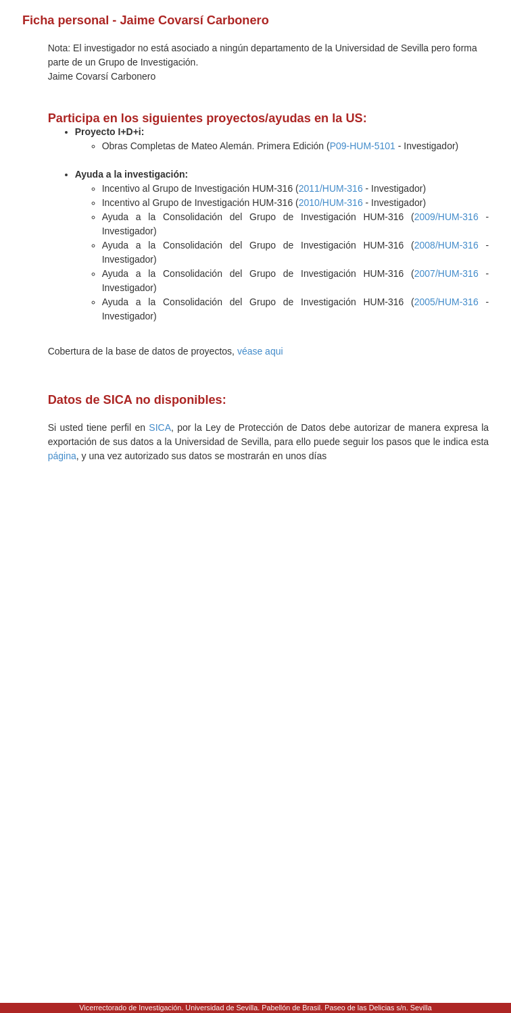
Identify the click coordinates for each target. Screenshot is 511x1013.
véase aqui (260, 351)
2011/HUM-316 (331, 188)
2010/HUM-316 (331, 202)
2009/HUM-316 (446, 216)
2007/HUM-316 (446, 273)
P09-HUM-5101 (362, 145)
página (62, 455)
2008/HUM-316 (446, 245)
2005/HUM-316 (446, 301)
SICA (160, 427)
